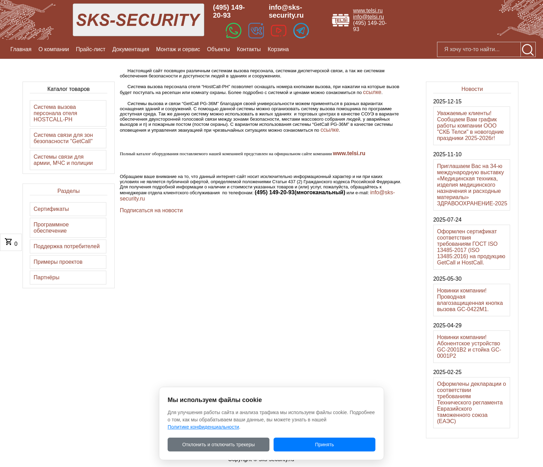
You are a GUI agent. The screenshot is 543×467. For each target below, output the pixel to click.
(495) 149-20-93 (229, 11)
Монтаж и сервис (178, 49)
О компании (53, 49)
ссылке (372, 92)
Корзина (278, 49)
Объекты (218, 49)
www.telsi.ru (368, 10)
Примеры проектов (58, 262)
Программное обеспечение (51, 228)
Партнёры (46, 277)
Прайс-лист (90, 49)
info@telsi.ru (368, 17)
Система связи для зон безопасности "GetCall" (63, 138)
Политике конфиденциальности (203, 427)
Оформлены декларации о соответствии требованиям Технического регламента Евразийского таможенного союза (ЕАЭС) (471, 402)
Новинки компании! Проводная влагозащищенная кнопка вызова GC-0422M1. (470, 300)
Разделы (68, 191)
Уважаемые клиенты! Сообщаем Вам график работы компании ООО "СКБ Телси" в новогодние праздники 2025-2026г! (470, 125)
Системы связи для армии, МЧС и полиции (63, 160)
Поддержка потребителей (67, 246)
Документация (130, 49)
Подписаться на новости (151, 210)
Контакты (249, 49)
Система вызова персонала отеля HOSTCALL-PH (55, 113)
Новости (472, 89)
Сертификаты (51, 209)
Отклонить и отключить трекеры (218, 444)
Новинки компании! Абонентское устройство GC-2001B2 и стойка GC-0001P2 (469, 346)
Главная (21, 49)
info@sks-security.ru (286, 11)
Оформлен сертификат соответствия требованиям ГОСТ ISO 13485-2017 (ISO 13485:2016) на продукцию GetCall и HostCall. (471, 246)
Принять (324, 444)
